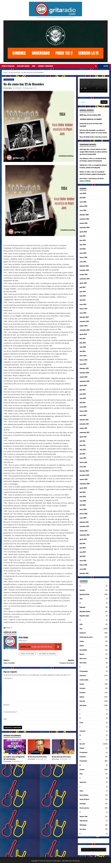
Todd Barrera (83, 165)
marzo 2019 (83, 560)
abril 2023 (82, 351)
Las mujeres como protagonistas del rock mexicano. (14, 758)
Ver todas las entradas (47, 653)
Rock (18, 749)
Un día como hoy (8, 79)
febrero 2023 (83, 360)
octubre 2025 (83, 223)
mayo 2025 (83, 244)
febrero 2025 (83, 257)
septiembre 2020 (85, 484)
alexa (81, 598)
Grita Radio (8, 88)
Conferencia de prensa (86, 637)
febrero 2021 (83, 462)
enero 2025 (83, 262)
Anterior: (21, 661)
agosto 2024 (83, 283)
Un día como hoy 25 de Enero (61, 757)
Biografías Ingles (84, 616)
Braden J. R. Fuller (85, 172)
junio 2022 (83, 394)
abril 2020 (83, 505)
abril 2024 (82, 300)
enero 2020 (83, 518)
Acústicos (82, 590)
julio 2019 (82, 543)
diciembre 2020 (84, 471)
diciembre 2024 (84, 266)
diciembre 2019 (84, 522)
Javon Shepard (84, 158)
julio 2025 (82, 236)
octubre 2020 (83, 479)
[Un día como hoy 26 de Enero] (39, 746)
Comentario (8, 678)
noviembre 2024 (84, 270)
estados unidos (84, 680)
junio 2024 (83, 291)
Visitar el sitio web (27, 653)
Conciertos (83, 633)
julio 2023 (82, 338)
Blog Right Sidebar (23, 66)
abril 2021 (82, 454)
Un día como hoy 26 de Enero (37, 757)
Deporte (82, 654)
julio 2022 (82, 390)
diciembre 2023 (84, 317)
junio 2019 (83, 548)
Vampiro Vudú (83, 816)
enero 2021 (83, 467)
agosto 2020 (83, 488)
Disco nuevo (83, 658)
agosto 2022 (83, 385)
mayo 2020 (83, 501)
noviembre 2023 (84, 321)
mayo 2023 (83, 347)
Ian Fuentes (8, 761)
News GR (82, 744)
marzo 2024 (83, 304)
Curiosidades (83, 650)
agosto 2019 (83, 539)
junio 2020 (83, 496)
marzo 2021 (83, 458)
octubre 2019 (83, 531)
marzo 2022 (83, 407)
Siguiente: (56, 661)
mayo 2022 (83, 398)
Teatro (81, 791)
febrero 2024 (83, 309)
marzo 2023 (83, 355)
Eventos (82, 684)
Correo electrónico (10, 712)
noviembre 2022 (84, 373)
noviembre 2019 (84, 526)
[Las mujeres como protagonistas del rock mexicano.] (15, 746)
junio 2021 (83, 445)
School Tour (83, 782)
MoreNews (65, 861)
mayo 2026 (83, 193)
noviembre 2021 (84, 424)
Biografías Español (85, 611)
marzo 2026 (83, 202)
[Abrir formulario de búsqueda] (96, 66)
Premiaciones (83, 752)
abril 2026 (83, 197)
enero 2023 (83, 364)
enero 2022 (83, 415)
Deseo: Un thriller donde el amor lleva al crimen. (93, 137)
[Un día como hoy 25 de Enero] (63, 746)
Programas (83, 757)
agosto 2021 (83, 437)
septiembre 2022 (85, 381)
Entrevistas (83, 675)
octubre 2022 (83, 377)
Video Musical (83, 821)
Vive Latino (83, 829)
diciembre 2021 (84, 420)
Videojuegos (83, 825)
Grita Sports (83, 705)
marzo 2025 (83, 253)
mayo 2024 (83, 296)
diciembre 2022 (84, 368)
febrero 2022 (83, 411)
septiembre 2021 (84, 432)
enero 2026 (83, 210)
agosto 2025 (83, 232)
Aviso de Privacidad (8, 66)
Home (33, 66)
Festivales (82, 688)
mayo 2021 (83, 449)
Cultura (82, 645)
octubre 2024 (83, 274)
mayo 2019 (83, 552)
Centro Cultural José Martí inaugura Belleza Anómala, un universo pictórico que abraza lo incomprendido (93, 151)
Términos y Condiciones (45, 66)
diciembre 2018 (84, 573)
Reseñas (82, 769)
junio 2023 (83, 343)
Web (5, 719)
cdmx (81, 624)
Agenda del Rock (10, 749)
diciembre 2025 (84, 215)
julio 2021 (82, 441)
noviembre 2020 (84, 475)
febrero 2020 (83, 514)
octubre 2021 (83, 428)
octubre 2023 (83, 326)
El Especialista (84, 671)
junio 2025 (83, 240)
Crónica (82, 641)
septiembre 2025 (85, 227)
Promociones (83, 761)
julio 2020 (82, 492)
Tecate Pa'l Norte (84, 799)
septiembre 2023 (85, 330)
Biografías (82, 607)
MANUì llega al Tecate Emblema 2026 (90, 115)
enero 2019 (83, 569)
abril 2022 (82, 402)
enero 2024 (83, 313)
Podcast (82, 748)
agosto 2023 (83, 334)
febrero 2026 (83, 206)
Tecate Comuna (84, 795)
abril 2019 (82, 556)
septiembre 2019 (84, 535)
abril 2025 (82, 249)
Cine (81, 628)
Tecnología (83, 803)
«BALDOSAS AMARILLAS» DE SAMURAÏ (91, 119)
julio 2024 (82, 287)
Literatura (82, 731)
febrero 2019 (83, 565)
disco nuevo (83, 663)
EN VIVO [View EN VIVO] (103, 66)
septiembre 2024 (85, 279)
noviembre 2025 (84, 219)
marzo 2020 (83, 509)
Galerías (82, 697)
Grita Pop (82, 701)
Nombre (7, 705)
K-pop (81, 722)
